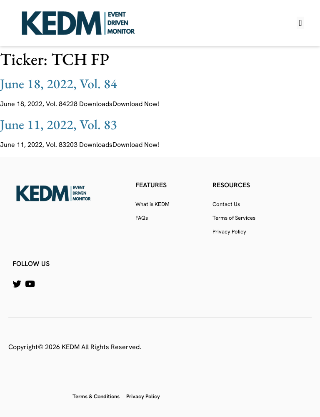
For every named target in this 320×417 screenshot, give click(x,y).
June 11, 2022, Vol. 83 (58, 124)
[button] (300, 23)
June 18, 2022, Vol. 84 (58, 83)
